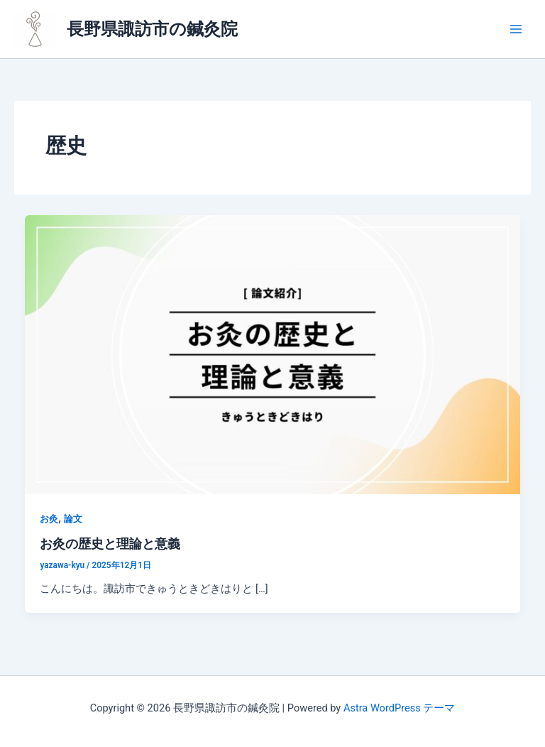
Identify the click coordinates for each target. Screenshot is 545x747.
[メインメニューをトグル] (516, 29)
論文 (73, 518)
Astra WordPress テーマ (399, 708)
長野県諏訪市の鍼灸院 (152, 29)
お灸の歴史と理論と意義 (110, 543)
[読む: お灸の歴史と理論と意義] (273, 353)
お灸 (49, 518)
